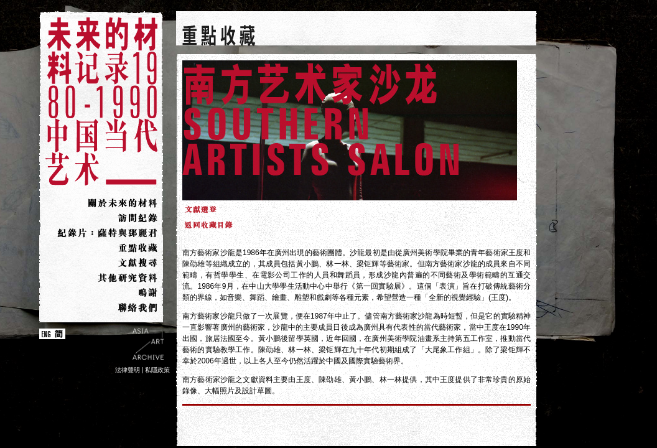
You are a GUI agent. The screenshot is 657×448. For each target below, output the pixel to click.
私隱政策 (157, 369)
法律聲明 (127, 369)
